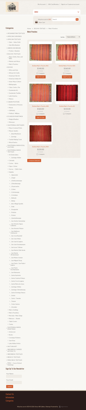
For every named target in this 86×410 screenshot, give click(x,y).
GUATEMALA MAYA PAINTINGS (14, 328)
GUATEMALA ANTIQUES (15, 125)
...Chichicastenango (16, 180)
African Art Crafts (14, 73)
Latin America (13, 96)
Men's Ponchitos (14, 313)
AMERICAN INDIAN (14, 48)
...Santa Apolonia (16, 275)
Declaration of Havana (15, 105)
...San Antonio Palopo (17, 228)
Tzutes (11, 324)
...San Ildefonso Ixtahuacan (15, 232)
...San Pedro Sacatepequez (15, 268)
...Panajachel (14, 209)
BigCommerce (64, 407)
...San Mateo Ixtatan (17, 257)
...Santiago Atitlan (16, 157)
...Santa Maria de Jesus (17, 284)
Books (11, 335)
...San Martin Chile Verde (18, 250)
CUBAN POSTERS (13, 102)
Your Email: (9, 380)
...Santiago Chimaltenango (18, 290)
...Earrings (13, 136)
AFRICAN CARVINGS (14, 36)
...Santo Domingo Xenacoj (18, 292)
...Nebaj (13, 201)
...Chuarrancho (15, 186)
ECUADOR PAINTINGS (15, 116)
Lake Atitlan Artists (14, 343)
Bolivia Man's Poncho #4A (40, 147)
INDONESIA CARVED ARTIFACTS (14, 350)
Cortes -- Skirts (13, 163)
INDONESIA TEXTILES (15, 354)
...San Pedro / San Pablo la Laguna (18, 264)
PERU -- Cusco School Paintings (14, 364)
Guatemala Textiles (15, 93)
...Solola (13, 295)
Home (29, 28)
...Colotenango (15, 192)
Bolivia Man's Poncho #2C (40, 66)
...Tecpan (13, 301)
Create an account (73, 4)
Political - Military (14, 113)
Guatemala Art (13, 90)
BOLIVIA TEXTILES (39, 28)
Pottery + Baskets (14, 51)
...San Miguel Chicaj (16, 260)
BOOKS (10, 67)
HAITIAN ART (12, 346)
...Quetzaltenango (16, 218)
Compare (41, 73)
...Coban (13, 189)
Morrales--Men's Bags (15, 315)
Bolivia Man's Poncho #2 (67, 106)
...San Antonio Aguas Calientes (17, 224)
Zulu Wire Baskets (14, 45)
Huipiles (11, 172)
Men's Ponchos (13, 64)
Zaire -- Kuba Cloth (14, 42)
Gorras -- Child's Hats (15, 169)
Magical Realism (14, 119)
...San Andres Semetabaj (18, 221)
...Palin (12, 206)
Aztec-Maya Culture (15, 81)
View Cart (42, 22)
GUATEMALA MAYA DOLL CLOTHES (16, 146)
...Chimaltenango (16, 183)
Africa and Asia (13, 70)
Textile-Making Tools (15, 139)
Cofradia (11, 160)
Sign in (63, 4)
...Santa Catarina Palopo (18, 278)
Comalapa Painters (14, 337)
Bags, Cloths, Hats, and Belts (16, 57)
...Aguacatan (14, 175)
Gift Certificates (53, 4)
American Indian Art (15, 79)
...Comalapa (14, 195)
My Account (42, 4)
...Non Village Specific (17, 204)
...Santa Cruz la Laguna (17, 281)
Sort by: (63, 37)
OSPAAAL (12, 110)
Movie (11, 107)
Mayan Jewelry (13, 131)
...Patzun (13, 215)
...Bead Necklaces (16, 134)
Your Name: (10, 374)
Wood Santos (13, 142)
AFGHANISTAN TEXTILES (16, 33)
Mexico (11, 99)
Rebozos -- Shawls (14, 318)
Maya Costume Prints (15, 128)
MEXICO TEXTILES (13, 357)
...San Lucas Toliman (16, 247)
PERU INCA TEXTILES (14, 360)
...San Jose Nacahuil (16, 236)
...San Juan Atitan (16, 239)
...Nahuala (13, 198)
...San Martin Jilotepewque (15, 254)
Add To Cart (40, 77)
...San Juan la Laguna (17, 241)
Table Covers (13, 321)
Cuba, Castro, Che (14, 87)
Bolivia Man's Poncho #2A (67, 66)
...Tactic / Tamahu (16, 298)
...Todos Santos (15, 304)
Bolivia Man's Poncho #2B (40, 106)
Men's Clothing (13, 310)
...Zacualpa (14, 307)
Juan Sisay (12, 340)
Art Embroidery (13, 155)
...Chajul (13, 178)
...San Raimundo (15, 272)
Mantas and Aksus (14, 61)
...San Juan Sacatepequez (18, 244)
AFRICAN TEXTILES (14, 39)
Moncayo (12, 122)
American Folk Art (14, 76)
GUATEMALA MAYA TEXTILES (14, 151)
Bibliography (13, 84)
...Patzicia (13, 212)
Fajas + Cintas (13, 166)
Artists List (12, 332)
